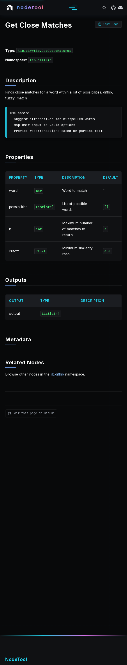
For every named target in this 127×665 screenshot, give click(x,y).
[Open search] (104, 7)
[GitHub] (113, 8)
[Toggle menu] (71, 8)
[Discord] (120, 8)
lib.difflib (57, 374)
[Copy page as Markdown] (108, 24)
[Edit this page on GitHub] (31, 413)
